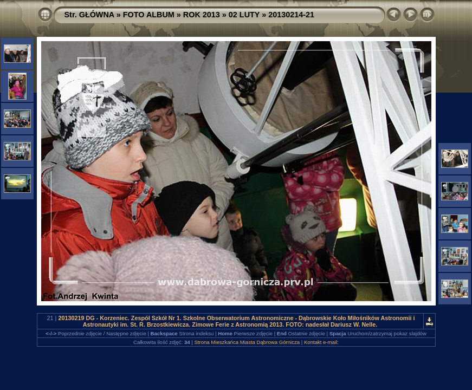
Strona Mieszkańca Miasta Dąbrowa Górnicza (247, 342)
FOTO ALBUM (148, 14)
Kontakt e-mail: (321, 342)
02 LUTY (244, 14)
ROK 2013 (201, 14)
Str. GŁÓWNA (89, 14)
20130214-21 (291, 14)
